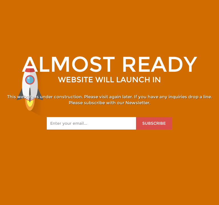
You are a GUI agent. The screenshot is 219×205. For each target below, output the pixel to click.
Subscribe (154, 123)
